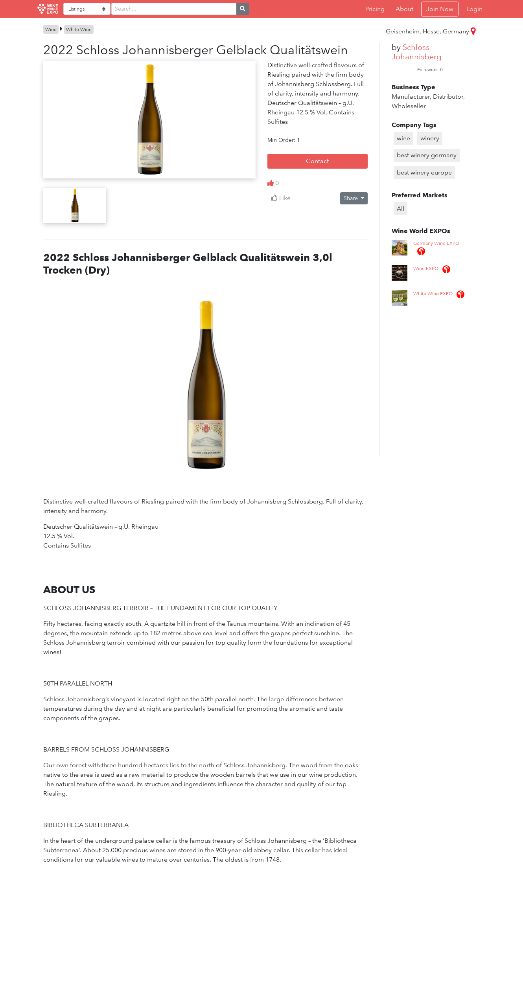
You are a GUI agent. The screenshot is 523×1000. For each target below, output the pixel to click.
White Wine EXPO (433, 293)
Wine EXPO (425, 268)
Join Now (439, 9)
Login (474, 9)
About (404, 9)
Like (281, 198)
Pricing (375, 9)
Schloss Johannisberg (417, 51)
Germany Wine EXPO (436, 243)
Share (351, 198)
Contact (317, 161)
